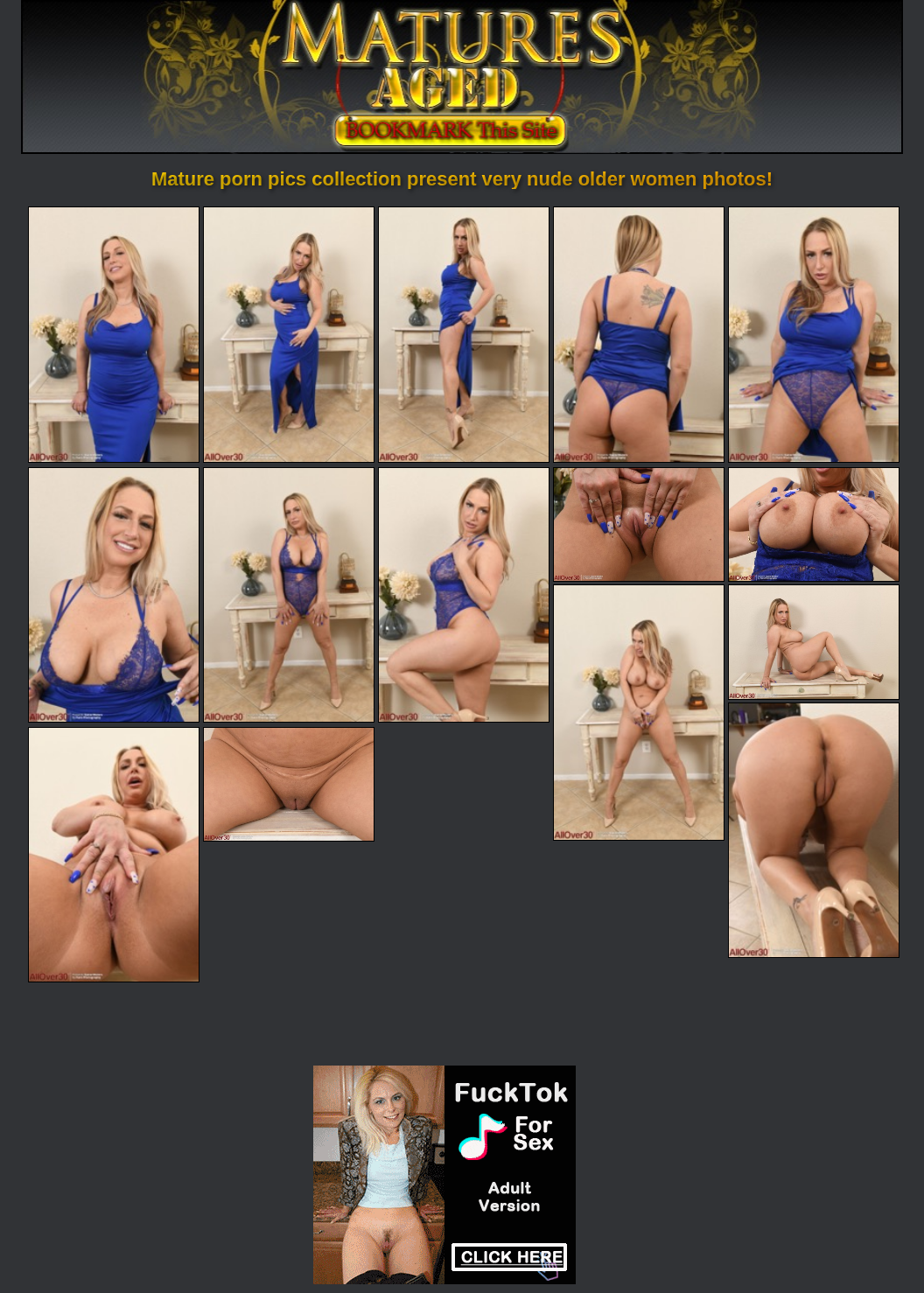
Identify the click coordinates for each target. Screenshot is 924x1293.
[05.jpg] (814, 334)
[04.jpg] (638, 334)
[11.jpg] (638, 712)
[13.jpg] (814, 830)
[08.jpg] (464, 595)
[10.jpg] (814, 524)
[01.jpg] (114, 334)
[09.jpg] (638, 524)
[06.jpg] (114, 595)
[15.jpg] (288, 784)
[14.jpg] (114, 854)
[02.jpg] (288, 334)
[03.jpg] (464, 334)
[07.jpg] (288, 595)
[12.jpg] (814, 641)
